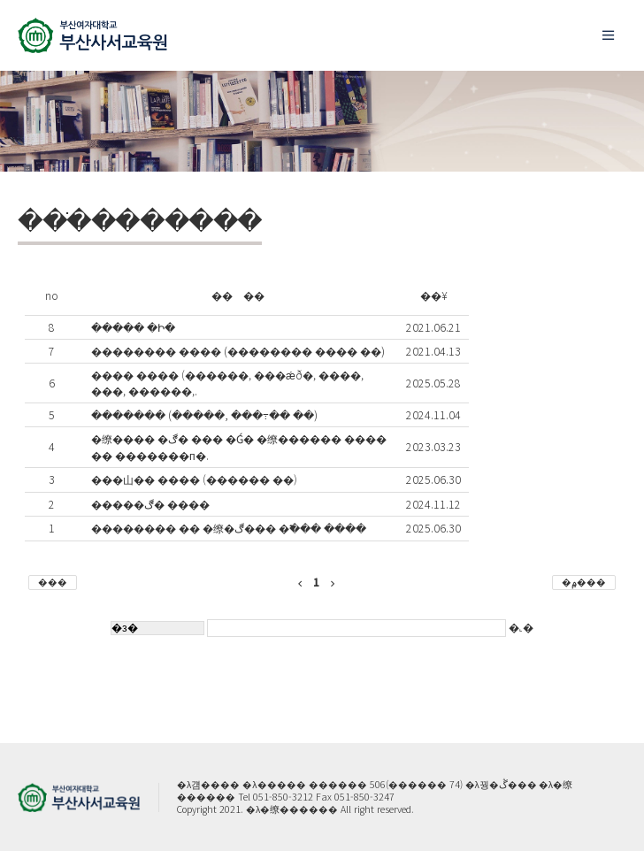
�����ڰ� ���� (150, 504)
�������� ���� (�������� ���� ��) (238, 351)
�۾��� (584, 581)
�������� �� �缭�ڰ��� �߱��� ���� (228, 528)
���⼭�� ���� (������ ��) (194, 479)
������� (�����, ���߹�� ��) (204, 415)
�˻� (370, 627)
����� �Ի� (133, 327)
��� (52, 581)
